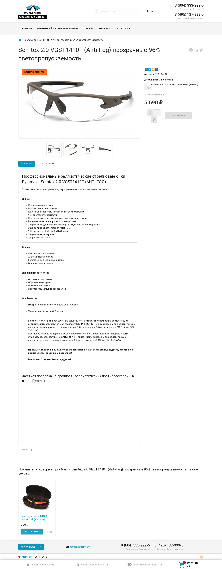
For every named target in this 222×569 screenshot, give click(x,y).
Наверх (209, 554)
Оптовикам (105, 28)
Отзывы (87, 28)
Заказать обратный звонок (190, 18)
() (41, 564)
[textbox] (117, 11)
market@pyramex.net (78, 546)
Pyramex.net (27, 556)
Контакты (123, 28)
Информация (29, 546)
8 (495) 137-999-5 (189, 14)
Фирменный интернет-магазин (57, 28)
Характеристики (46, 163)
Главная (26, 28)
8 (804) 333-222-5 (189, 5)
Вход (150, 11)
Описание (26, 163)
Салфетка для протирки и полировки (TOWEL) (171, 86)
